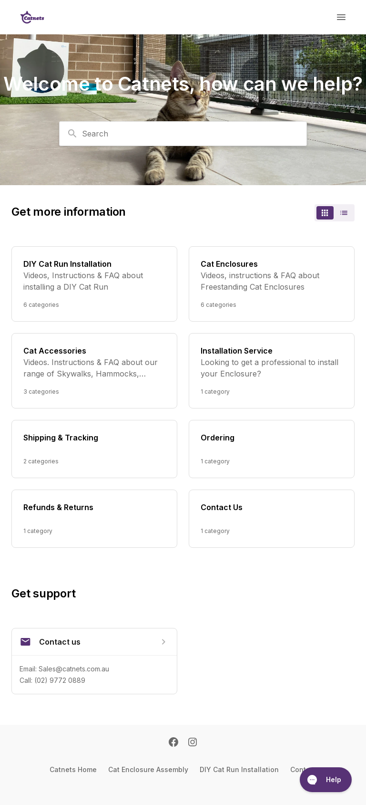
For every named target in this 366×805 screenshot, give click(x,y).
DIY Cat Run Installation (239, 769)
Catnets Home (73, 769)
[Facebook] (173, 743)
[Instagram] (192, 743)
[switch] (335, 212)
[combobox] (183, 133)
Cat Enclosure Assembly (148, 769)
